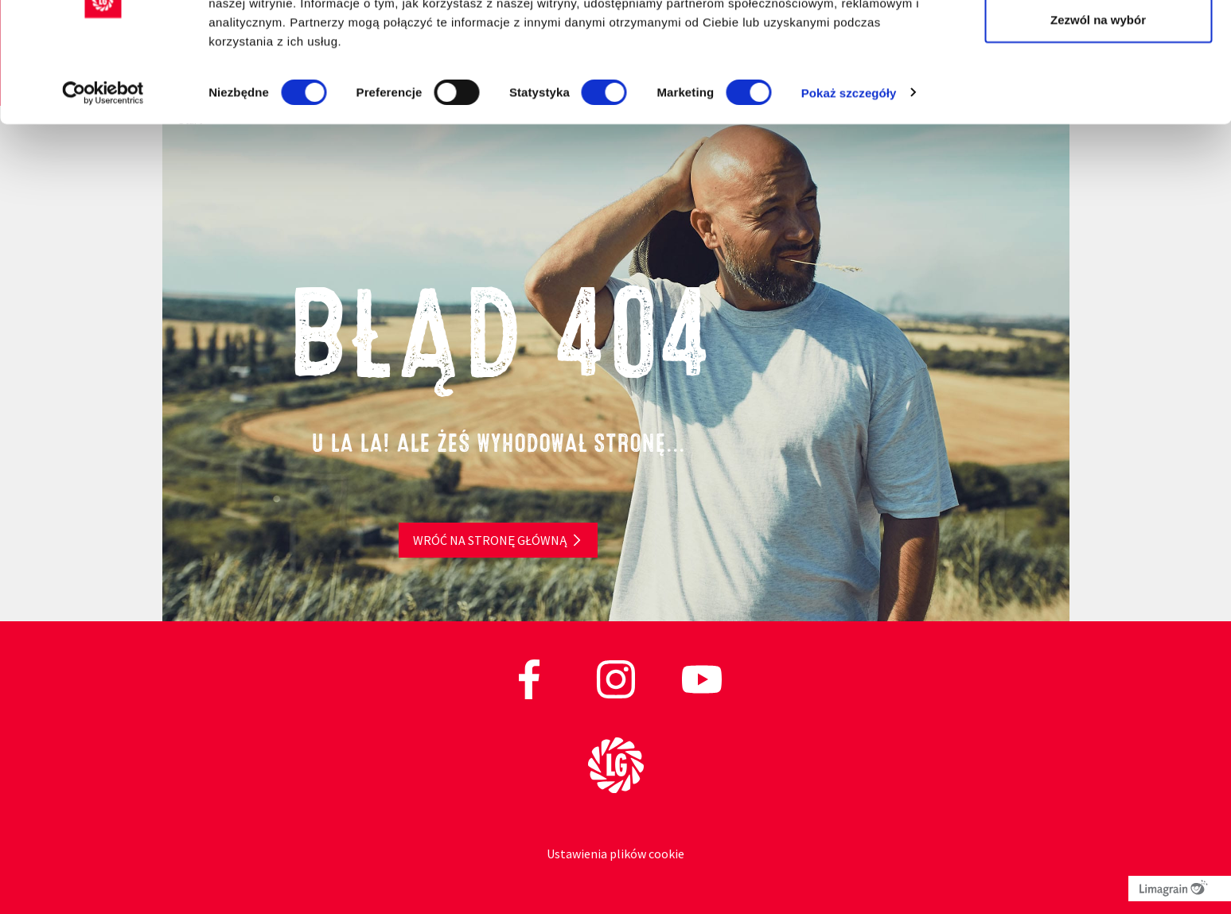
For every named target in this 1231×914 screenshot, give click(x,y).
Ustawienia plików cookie (615, 853)
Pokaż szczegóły (849, 166)
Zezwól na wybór (1098, 94)
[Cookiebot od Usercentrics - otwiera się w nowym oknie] (103, 167)
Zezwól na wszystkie (1098, 42)
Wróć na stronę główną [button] (490, 540)
